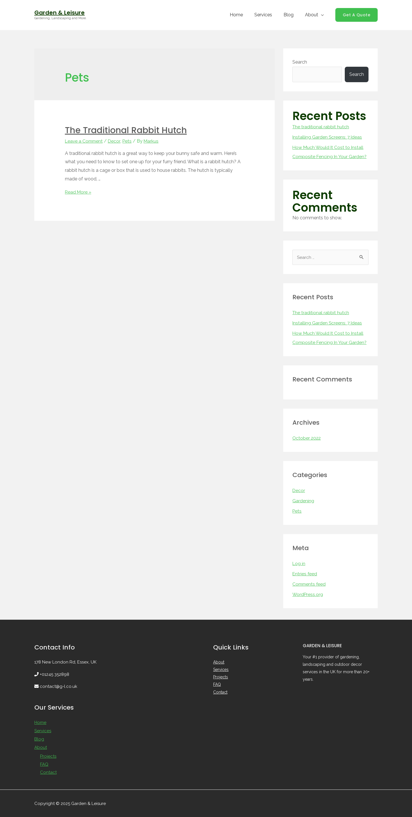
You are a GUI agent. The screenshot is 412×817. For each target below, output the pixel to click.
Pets (128, 141)
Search (299, 62)
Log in (299, 563)
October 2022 (307, 438)
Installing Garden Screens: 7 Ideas (327, 137)
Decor (116, 141)
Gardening (303, 500)
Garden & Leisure (59, 13)
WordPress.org (308, 594)
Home (244, 14)
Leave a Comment (84, 141)
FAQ (44, 763)
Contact (48, 771)
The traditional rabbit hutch (126, 130)
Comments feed (309, 584)
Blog (292, 14)
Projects (48, 755)
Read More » (78, 191)
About (312, 14)
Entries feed (305, 573)
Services (269, 14)
